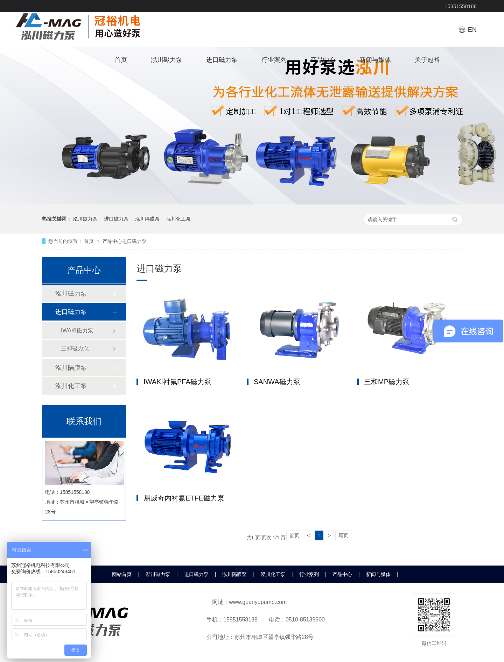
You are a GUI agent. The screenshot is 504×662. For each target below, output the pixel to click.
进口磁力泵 (222, 59)
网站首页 (122, 574)
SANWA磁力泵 (277, 382)
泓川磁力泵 (166, 59)
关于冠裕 (427, 59)
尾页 (343, 535)
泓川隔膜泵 (147, 219)
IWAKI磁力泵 (77, 330)
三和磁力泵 (75, 348)
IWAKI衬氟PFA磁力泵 (177, 382)
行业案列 (274, 59)
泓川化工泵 (178, 219)
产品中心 (323, 59)
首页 (120, 59)
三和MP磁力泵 (387, 382)
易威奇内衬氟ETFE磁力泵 (184, 498)
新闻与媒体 (375, 59)
